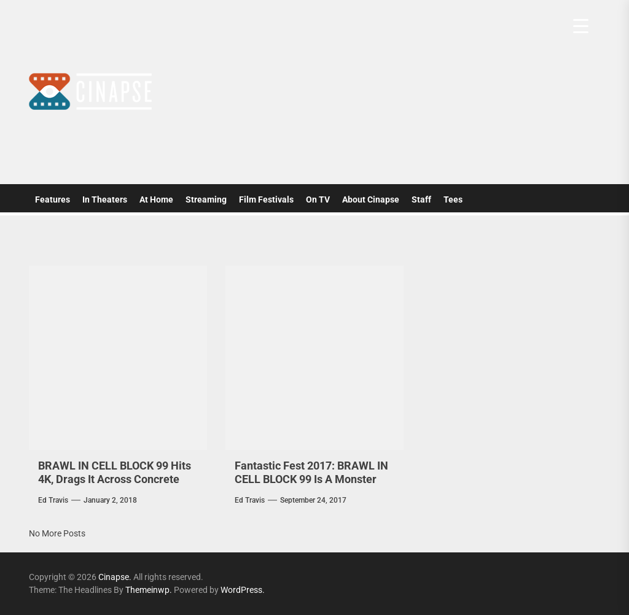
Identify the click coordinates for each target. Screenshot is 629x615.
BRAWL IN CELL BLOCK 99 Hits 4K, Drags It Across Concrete (114, 472)
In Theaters (104, 199)
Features (52, 199)
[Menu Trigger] (581, 26)
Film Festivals (266, 199)
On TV (318, 199)
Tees (453, 199)
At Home (156, 199)
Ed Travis (53, 500)
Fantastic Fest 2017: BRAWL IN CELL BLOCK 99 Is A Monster (311, 472)
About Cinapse (370, 199)
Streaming (206, 199)
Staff (421, 199)
